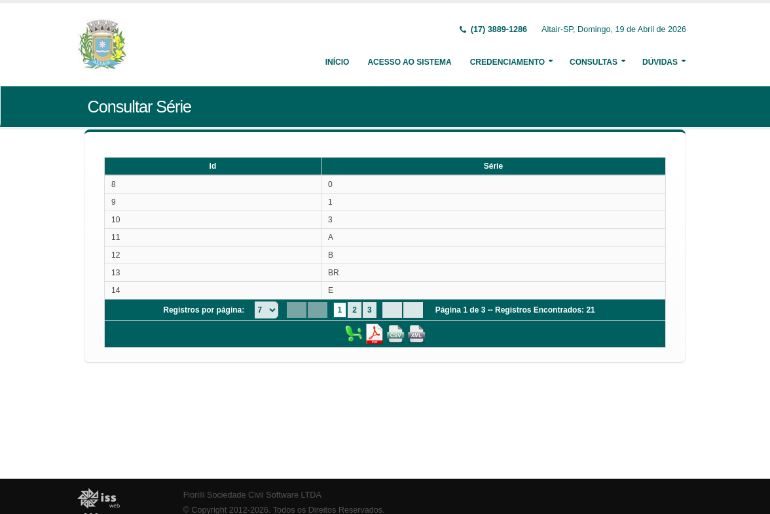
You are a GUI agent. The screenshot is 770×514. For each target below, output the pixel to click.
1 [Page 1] (340, 310)
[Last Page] (413, 310)
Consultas (593, 62)
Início (337, 62)
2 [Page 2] (354, 310)
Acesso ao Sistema (409, 62)
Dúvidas (660, 62)
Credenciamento (507, 62)
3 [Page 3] (369, 310)
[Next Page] (392, 310)
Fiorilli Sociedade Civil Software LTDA (252, 495)
